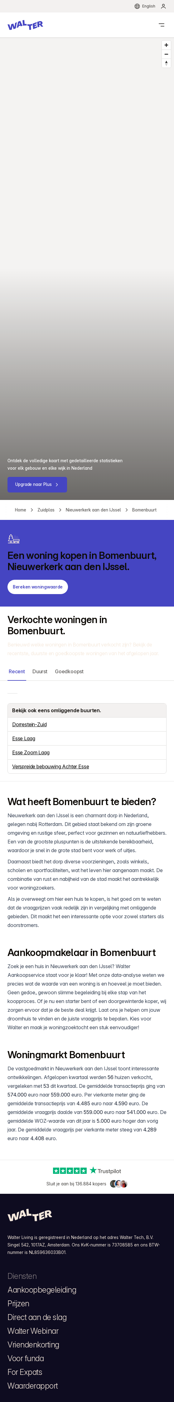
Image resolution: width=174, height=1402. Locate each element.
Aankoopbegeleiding (41, 1289)
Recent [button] (17, 671)
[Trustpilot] (87, 1170)
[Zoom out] (166, 54)
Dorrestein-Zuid (29, 724)
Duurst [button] (39, 671)
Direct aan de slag (36, 1317)
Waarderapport (32, 1385)
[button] (25, 25)
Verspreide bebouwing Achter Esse (50, 766)
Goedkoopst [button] (69, 671)
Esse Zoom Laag (31, 752)
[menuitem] (163, 6)
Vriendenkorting (33, 1344)
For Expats (24, 1372)
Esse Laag (23, 738)
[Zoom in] (166, 45)
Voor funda (25, 1358)
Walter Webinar (32, 1331)
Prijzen (18, 1303)
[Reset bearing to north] (166, 63)
